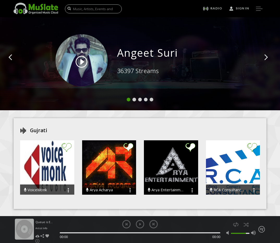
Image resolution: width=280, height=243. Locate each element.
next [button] (153, 224)
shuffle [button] (246, 224)
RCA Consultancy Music (228, 190)
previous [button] (126, 224)
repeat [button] (236, 224)
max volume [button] (253, 233)
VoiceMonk (35, 190)
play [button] (140, 224)
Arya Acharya (99, 190)
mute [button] (229, 233)
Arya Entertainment (166, 190)
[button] (16, 65)
